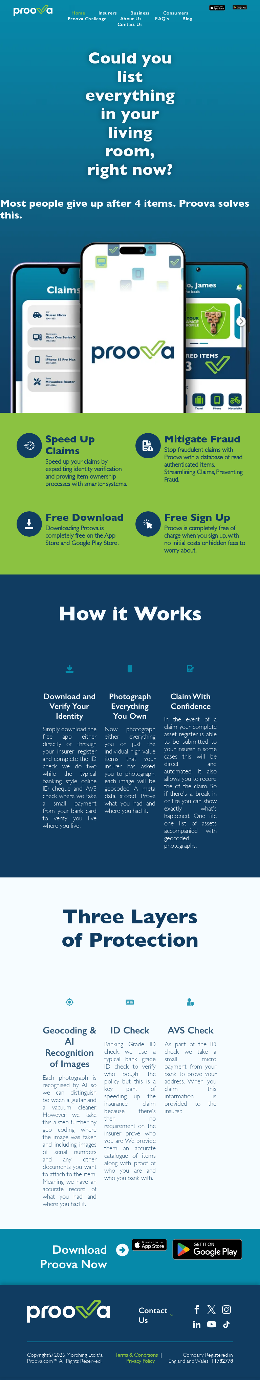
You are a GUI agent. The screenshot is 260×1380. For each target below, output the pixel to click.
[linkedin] (196, 1325)
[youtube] (211, 1325)
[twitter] (211, 1310)
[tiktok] (226, 1325)
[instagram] (226, 1310)
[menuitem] (78, 13)
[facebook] (196, 1310)
